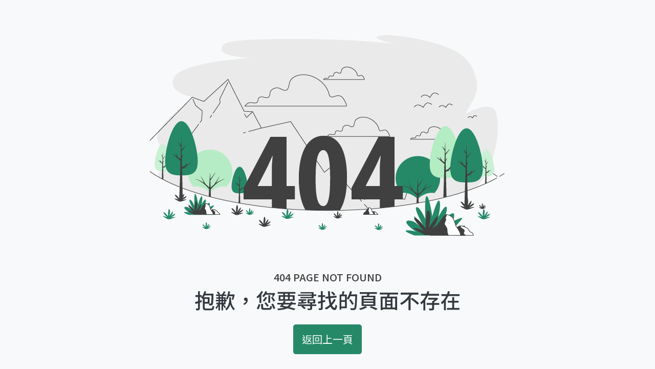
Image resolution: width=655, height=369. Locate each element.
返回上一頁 (327, 339)
